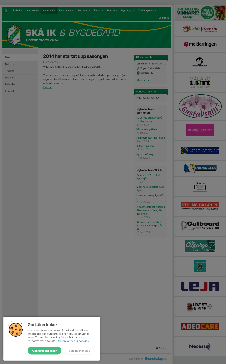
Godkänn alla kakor (44, 350)
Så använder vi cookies (73, 341)
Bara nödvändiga (79, 350)
